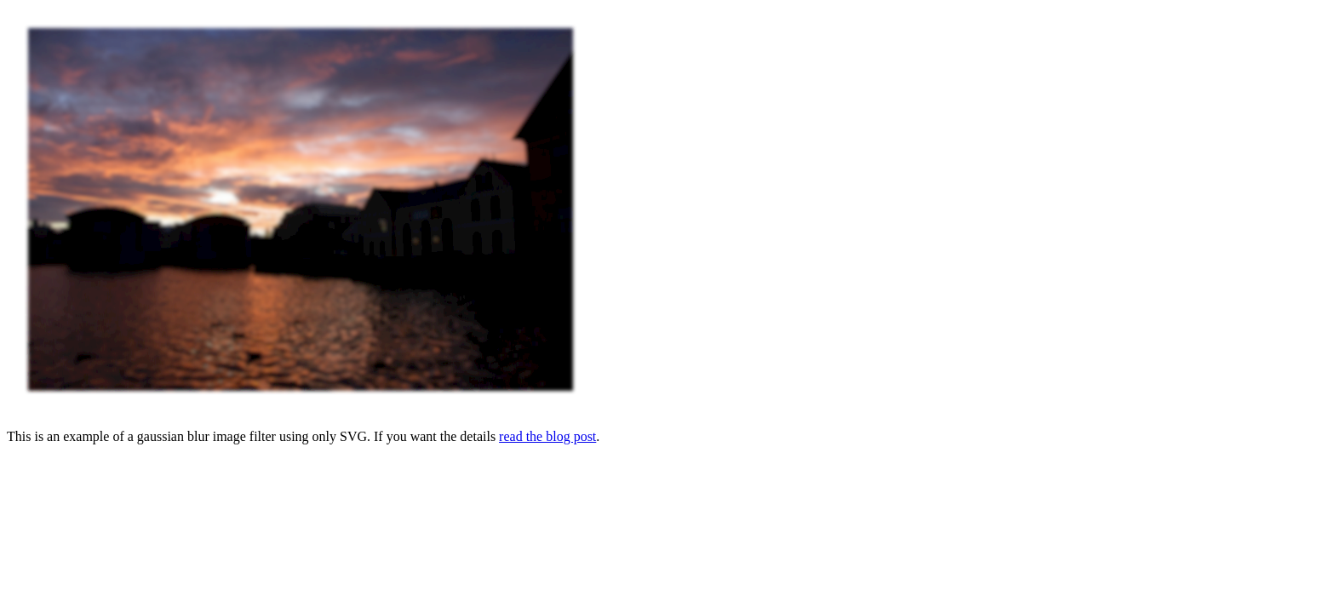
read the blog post (547, 436)
